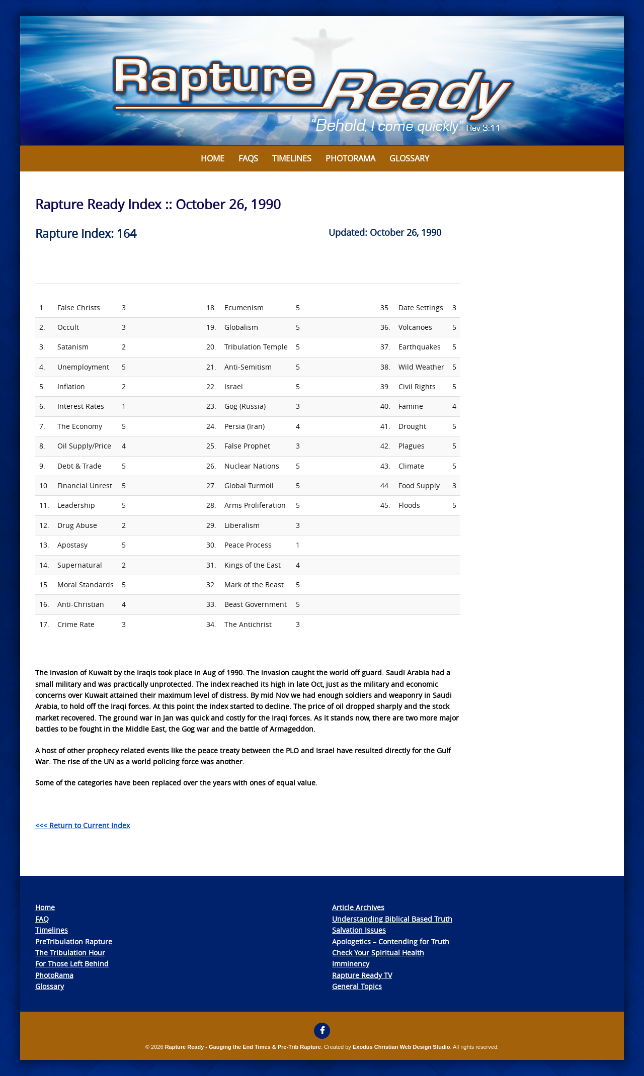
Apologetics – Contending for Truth (390, 941)
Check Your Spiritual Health (378, 952)
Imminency (350, 963)
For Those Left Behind (72, 963)
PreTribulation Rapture (73, 941)
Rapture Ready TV (362, 975)
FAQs (248, 158)
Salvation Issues (359, 930)
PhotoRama (54, 975)
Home (212, 158)
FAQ (42, 919)
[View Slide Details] (322, 81)
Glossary (409, 158)
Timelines (291, 158)
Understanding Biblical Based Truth (392, 919)
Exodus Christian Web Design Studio (401, 1047)
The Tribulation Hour (70, 952)
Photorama (350, 158)
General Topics (357, 986)
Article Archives (358, 907)
